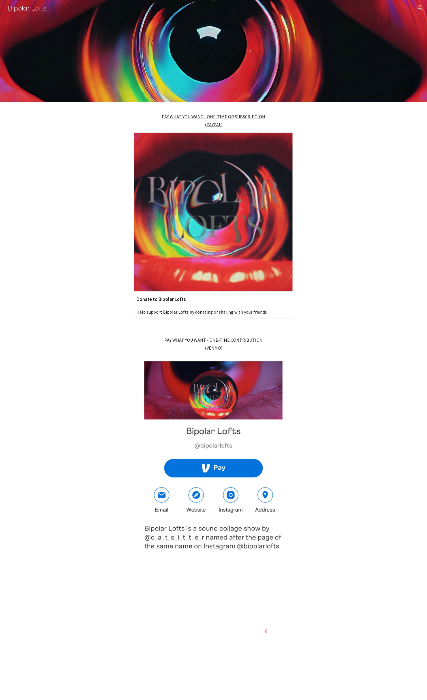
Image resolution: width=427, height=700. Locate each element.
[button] (420, 8)
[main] (213, 120)
